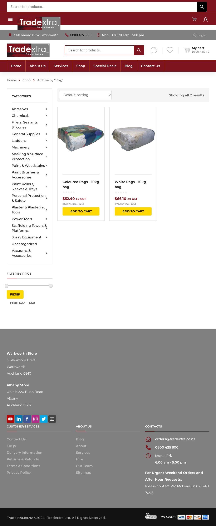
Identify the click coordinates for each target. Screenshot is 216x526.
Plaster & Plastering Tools (29, 209)
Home (11, 80)
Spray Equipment (29, 237)
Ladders (29, 140)
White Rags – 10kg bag (130, 184)
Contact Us (16, 439)
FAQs (11, 446)
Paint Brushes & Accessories (29, 174)
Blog (80, 439)
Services (83, 453)
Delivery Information (24, 453)
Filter (15, 294)
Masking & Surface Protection (29, 156)
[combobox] (107, 7)
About (81, 446)
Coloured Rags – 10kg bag (81, 184)
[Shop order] (85, 95)
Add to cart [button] (81, 211)
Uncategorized (24, 244)
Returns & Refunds (23, 459)
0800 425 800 (80, 35)
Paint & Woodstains (29, 165)
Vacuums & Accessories (29, 253)
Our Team (84, 466)
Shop (27, 80)
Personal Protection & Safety (29, 198)
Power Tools (29, 219)
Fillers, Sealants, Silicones (29, 124)
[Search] (202, 7)
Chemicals (29, 115)
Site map (83, 473)
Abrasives (29, 109)
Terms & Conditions (23, 466)
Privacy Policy (19, 473)
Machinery (29, 147)
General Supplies (29, 134)
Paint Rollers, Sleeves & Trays (29, 186)
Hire (79, 459)
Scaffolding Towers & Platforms (29, 228)
